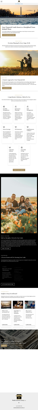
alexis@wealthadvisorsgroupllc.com (19, 407)
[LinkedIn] (19, 402)
